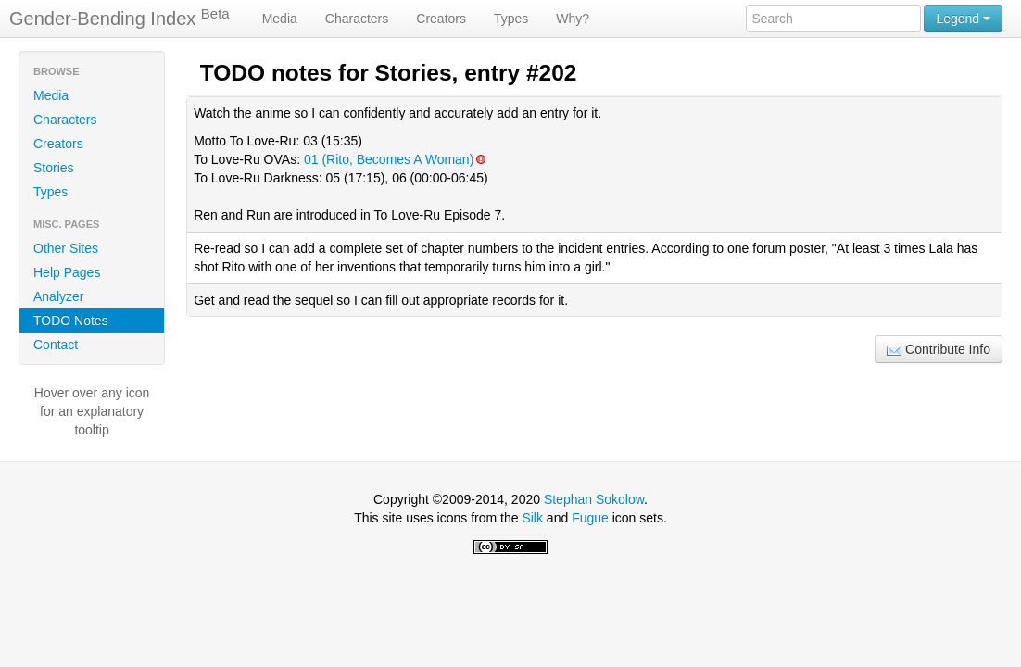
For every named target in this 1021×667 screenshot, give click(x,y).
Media (279, 18)
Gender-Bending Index (119, 18)
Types (511, 18)
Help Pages (66, 272)
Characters (356, 18)
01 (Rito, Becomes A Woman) (394, 159)
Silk (532, 517)
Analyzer (58, 296)
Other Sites (65, 248)
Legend (963, 18)
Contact (55, 344)
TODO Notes (70, 320)
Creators (441, 18)
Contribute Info (938, 350)
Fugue (590, 517)
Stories (53, 167)
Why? (572, 18)
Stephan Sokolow (594, 499)
